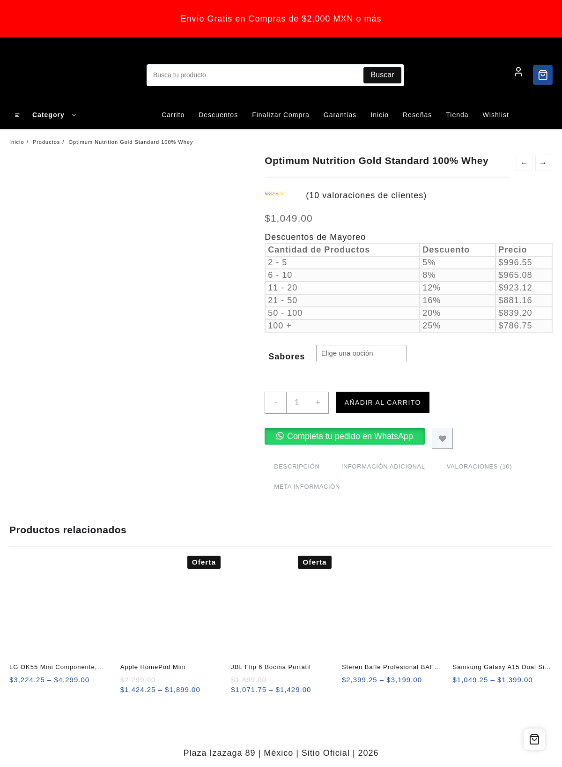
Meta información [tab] (307, 486)
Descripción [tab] (296, 466)
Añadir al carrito (383, 402)
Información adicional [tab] (383, 466)
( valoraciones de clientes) (366, 195)
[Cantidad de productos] (296, 402)
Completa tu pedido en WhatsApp (350, 436)
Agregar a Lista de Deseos (442, 438)
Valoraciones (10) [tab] (479, 466)
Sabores (286, 356)
